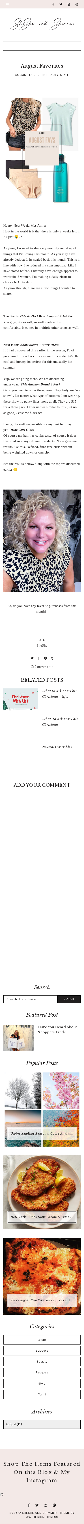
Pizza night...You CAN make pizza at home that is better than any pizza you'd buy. (43, 1300)
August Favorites (42, 66)
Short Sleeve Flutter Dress (39, 345)
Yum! (42, 1394)
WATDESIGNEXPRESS (42, 1517)
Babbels (42, 1351)
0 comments (42, 667)
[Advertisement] (42, 934)
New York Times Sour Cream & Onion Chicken (43, 1217)
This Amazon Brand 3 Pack (40, 384)
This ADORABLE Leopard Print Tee (46, 316)
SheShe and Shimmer (39, 1513)
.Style (42, 1340)
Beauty (52, 75)
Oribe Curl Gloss (21, 429)
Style (64, 75)
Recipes (42, 1372)
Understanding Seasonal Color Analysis (42, 1133)
